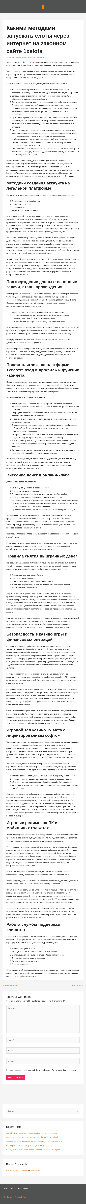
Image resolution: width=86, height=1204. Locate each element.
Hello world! (36, 1170)
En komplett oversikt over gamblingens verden (25, 1145)
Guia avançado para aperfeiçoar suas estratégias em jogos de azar (34, 1141)
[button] (43, 7)
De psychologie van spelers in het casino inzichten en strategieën (33, 1149)
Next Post (77, 985)
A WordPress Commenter (17, 1170)
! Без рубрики (29, 57)
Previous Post (10, 985)
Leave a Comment (14, 57)
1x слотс (26, 83)
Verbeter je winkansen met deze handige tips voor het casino (31, 1133)
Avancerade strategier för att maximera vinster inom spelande (32, 1137)
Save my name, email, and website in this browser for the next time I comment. (43, 1070)
